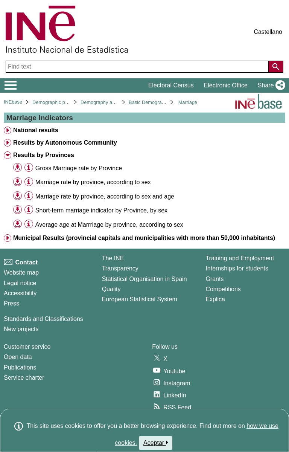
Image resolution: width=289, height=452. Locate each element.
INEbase (13, 102)
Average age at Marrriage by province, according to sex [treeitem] (109, 224)
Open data (18, 357)
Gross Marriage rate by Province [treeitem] (78, 168)
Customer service (27, 347)
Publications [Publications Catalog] (20, 367)
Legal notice (20, 283)
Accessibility (20, 293)
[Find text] (138, 67)
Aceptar (155, 442)
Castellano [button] (268, 32)
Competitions (222, 289)
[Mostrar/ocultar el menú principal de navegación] (11, 85)
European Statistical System (139, 299)
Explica (215, 299)
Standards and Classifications (43, 319)
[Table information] (28, 168)
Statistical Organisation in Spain (144, 279)
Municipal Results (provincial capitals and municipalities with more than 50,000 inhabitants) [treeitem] (144, 238)
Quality (111, 289)
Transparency (120, 268)
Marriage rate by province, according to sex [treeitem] (93, 182)
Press (11, 303)
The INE (113, 258)
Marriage (188, 102)
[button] (270, 85)
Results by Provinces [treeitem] (43, 155)
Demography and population (111, 102)
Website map (21, 272)
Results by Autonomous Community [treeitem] (65, 142)
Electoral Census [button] (171, 85)
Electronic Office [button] (226, 85)
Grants (214, 279)
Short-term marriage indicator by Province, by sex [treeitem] (101, 210)
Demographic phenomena (60, 102)
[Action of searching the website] (275, 67)
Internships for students (236, 268)
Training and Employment (239, 258)
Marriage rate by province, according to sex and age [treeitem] (104, 196)
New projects (21, 329)
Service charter (24, 377)
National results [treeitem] (35, 130)
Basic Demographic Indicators (161, 102)
